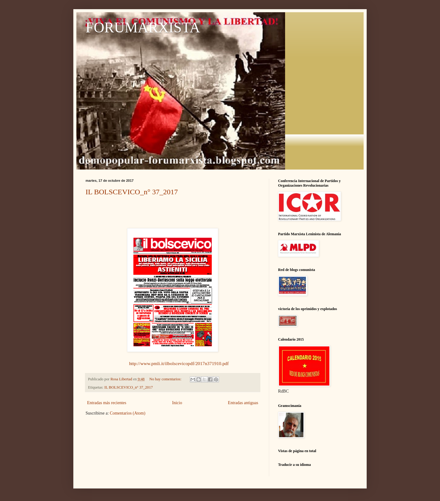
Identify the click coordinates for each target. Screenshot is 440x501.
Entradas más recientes (106, 402)
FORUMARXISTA (143, 27)
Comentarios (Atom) (127, 413)
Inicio (177, 402)
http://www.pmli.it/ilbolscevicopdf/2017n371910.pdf (179, 363)
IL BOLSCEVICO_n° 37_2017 (132, 192)
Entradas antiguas (243, 402)
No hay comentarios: (165, 379)
